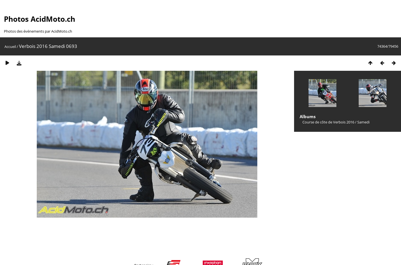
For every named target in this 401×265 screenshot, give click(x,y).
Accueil (10, 46)
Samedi (363, 122)
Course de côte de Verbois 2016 (328, 122)
